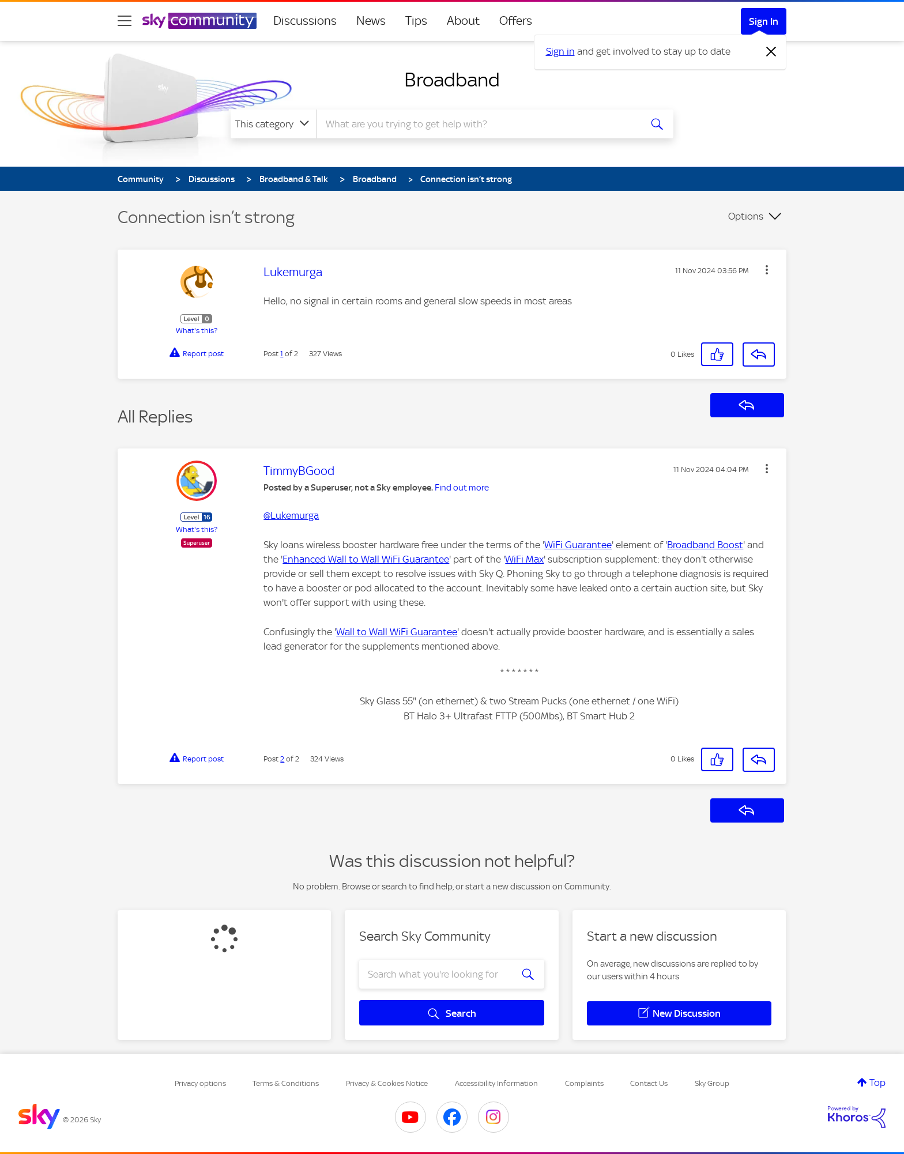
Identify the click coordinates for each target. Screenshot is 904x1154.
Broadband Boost (705, 544)
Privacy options (200, 1083)
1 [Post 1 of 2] (281, 353)
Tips (416, 21)
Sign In (763, 21)
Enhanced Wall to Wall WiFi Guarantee (365, 559)
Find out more (462, 487)
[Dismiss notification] (771, 52)
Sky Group (712, 1083)
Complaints (584, 1083)
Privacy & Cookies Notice (387, 1083)
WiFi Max (524, 559)
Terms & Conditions (286, 1083)
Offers (515, 21)
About (463, 21)
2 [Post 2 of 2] (282, 759)
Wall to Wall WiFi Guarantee (396, 632)
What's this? (196, 330)
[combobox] (477, 124)
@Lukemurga (291, 515)
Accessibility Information (496, 1083)
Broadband (452, 79)
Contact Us (649, 1083)
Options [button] (745, 216)
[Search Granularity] (274, 124)
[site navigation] (124, 20)
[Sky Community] (199, 20)
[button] (767, 270)
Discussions (305, 21)
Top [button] (877, 1082)
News (371, 21)
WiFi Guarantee (578, 544)
